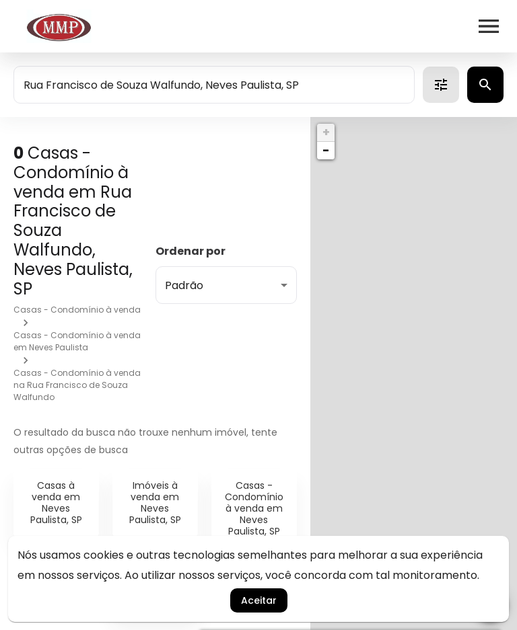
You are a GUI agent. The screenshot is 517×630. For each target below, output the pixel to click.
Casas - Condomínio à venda (77, 309)
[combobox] (214, 85)
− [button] (325, 150)
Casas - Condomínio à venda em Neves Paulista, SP (254, 508)
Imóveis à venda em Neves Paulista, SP (155, 502)
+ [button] (326, 132)
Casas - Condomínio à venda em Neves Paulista (77, 341)
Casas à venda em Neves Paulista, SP (56, 502)
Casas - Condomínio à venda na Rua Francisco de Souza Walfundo (77, 385)
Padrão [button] (184, 285)
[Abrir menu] (488, 26)
